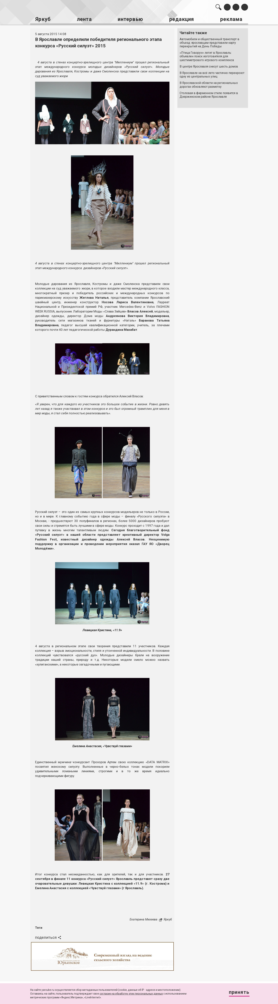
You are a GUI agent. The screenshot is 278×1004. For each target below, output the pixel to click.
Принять (238, 992)
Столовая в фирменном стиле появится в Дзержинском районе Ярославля (209, 94)
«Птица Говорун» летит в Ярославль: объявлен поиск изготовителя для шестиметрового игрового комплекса (207, 56)
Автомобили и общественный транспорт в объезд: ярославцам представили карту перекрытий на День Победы (209, 42)
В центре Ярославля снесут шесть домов (209, 66)
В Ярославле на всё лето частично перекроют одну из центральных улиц (212, 74)
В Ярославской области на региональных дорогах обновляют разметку (209, 84)
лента (84, 19)
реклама (232, 19)
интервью (129, 19)
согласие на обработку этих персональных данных (131, 993)
